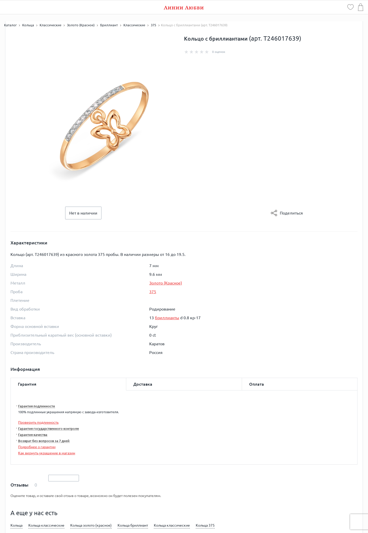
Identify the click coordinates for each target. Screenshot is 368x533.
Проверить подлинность (38, 422)
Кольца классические (46, 525)
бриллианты (167, 317)
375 (152, 291)
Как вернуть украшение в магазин (46, 453)
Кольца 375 (205, 525)
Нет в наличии (83, 213)
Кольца (16, 525)
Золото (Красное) (165, 283)
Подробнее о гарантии (36, 447)
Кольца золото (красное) (91, 525)
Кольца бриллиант (133, 525)
